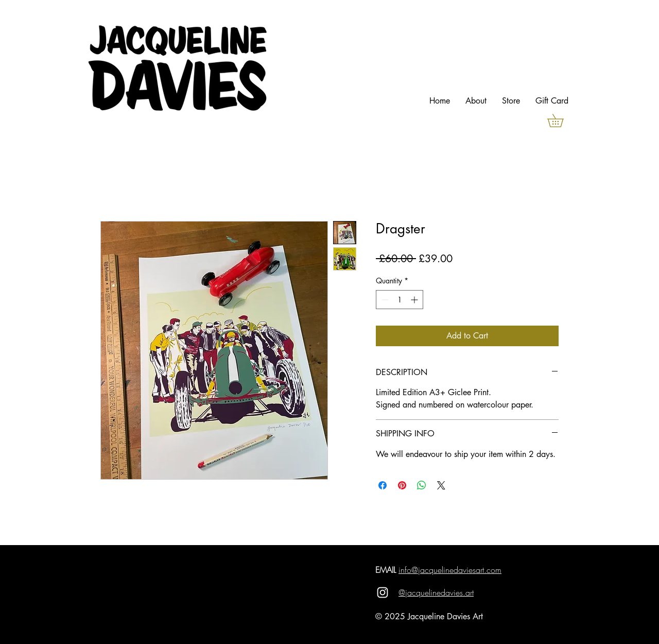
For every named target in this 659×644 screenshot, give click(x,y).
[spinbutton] (399, 300)
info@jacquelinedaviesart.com (449, 569)
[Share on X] (441, 485)
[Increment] (415, 300)
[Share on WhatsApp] (421, 485)
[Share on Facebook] (382, 485)
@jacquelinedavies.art (436, 592)
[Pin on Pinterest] (402, 485)
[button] (561, 120)
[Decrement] (383, 300)
